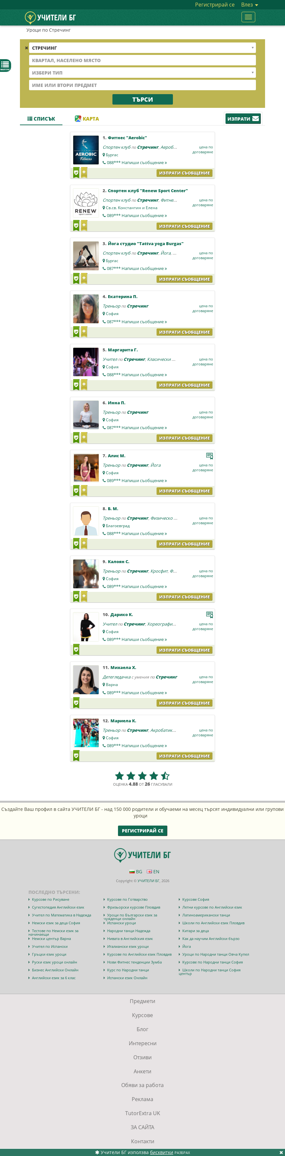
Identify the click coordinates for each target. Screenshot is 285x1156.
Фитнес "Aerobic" (127, 138)
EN (153, 871)
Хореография (161, 624)
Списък (41, 118)
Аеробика (170, 147)
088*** (137, 162)
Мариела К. (123, 721)
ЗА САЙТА (142, 1127)
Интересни (143, 1043)
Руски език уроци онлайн (54, 962)
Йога (165, 253)
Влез (249, 4)
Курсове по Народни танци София (212, 962)
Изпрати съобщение (184, 173)
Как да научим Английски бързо (211, 938)
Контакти (142, 1141)
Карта (87, 118)
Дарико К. (121, 614)
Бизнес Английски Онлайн (55, 969)
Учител (110, 359)
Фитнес (167, 200)
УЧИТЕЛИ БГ (148, 880)
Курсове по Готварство (127, 899)
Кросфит (159, 571)
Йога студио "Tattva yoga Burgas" (146, 243)
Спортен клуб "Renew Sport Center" (148, 190)
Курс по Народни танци (128, 969)
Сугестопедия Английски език (58, 907)
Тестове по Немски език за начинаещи (53, 932)
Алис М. (117, 456)
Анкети (142, 1071)
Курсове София (195, 899)
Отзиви (142, 1057)
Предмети (142, 1001)
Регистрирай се (215, 4)
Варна (112, 684)
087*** (137, 268)
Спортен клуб (116, 147)
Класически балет (165, 359)
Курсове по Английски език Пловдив (139, 954)
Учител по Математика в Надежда (61, 915)
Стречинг (148, 147)
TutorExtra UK (142, 1113)
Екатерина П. (123, 296)
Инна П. (117, 403)
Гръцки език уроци (49, 954)
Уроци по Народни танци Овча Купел (215, 954)
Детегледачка (116, 677)
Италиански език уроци (128, 946)
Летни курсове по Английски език (212, 907)
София (112, 313)
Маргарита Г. (123, 350)
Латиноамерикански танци (206, 915)
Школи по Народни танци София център (210, 971)
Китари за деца (195, 930)
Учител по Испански (50, 946)
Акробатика (162, 730)
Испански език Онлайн (127, 977)
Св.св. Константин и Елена (132, 207)
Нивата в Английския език (130, 938)
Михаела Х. (123, 667)
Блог (142, 1029)
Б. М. (113, 508)
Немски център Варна (51, 938)
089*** (137, 215)
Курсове (142, 1015)
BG (135, 871)
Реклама (142, 1099)
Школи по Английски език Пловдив (213, 922)
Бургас (112, 155)
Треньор (111, 306)
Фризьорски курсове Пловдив (133, 907)
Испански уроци (121, 922)
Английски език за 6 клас (53, 977)
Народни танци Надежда (128, 930)
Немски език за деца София (56, 922)
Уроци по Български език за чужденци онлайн (130, 917)
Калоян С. (118, 561)
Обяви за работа (142, 1085)
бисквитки (161, 1152)
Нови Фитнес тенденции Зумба (134, 962)
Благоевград (118, 525)
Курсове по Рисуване (50, 899)
